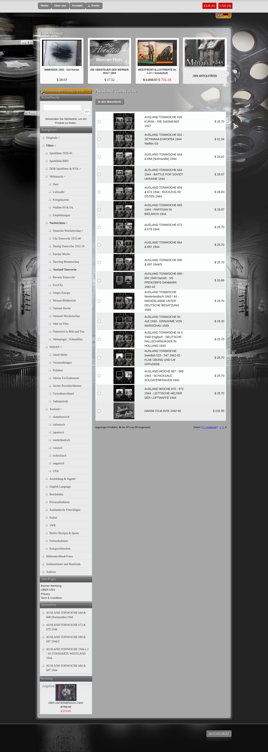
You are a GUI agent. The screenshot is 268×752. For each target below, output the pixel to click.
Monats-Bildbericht (64, 300)
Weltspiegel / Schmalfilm (68, 339)
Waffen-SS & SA (63, 207)
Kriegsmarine (61, 199)
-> (51, 145)
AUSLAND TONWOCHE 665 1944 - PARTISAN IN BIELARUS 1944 (163, 209)
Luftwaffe (59, 192)
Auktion (51, 571)
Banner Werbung (51, 585)
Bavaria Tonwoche (64, 277)
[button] (44, 6)
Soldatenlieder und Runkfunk (63, 564)
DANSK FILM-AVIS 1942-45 (162, 411)
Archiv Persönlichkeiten (67, 385)
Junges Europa (61, 292)
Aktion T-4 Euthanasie (66, 378)
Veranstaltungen (62, 362)
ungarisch (58, 463)
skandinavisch (61, 416)
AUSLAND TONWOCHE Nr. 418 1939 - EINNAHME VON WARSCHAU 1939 (163, 321)
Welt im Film (60, 323)
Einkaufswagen (54, 91)
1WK (53, 525)
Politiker (58, 370)
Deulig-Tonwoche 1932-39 (69, 246)
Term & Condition (51, 597)
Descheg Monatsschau (66, 261)
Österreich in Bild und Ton (68, 331)
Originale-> (53, 137)
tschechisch (60, 455)
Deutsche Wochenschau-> (68, 230)
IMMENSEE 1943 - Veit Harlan (61, 69)
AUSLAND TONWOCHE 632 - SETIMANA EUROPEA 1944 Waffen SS (164, 139)
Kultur (53, 517)
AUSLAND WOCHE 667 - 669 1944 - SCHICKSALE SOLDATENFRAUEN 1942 (164, 376)
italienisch (59, 424)
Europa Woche (61, 254)
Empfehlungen (51, 33)
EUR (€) (209, 6)
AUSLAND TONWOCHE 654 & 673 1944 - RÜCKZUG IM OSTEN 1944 (163, 192)
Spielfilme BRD (59, 161)
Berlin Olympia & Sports (64, 533)
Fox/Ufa (58, 285)
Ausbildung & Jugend (62, 478)
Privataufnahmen (60, 502)
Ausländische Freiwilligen (65, 509)
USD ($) (225, 6)
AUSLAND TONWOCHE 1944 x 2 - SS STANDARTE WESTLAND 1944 (67, 654)
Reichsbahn (56, 494)
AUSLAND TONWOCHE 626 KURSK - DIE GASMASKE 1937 (163, 121)
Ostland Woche (62, 308)
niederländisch (61, 440)
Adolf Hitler (60, 354)
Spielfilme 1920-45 (61, 153)
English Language (60, 486)
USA (56, 471)
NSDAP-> (56, 347)
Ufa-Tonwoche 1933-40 (67, 238)
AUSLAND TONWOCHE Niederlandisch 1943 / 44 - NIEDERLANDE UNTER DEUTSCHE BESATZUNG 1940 (161, 300)
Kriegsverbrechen (60, 548)
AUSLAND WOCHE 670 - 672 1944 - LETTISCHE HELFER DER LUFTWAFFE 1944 (164, 393)
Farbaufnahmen (59, 540)
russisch (57, 447)
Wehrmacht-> (58, 176)
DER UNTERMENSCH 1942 (66, 702)
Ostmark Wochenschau (66, 316)
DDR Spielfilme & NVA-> (65, 168)
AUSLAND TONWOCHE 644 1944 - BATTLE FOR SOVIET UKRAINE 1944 (163, 174)
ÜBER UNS (48, 589)
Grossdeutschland (63, 393)
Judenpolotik (60, 401)
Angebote (48, 685)
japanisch (58, 432)
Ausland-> (56, 409)
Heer (56, 184)
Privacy (45, 593)
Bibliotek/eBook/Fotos (59, 556)
